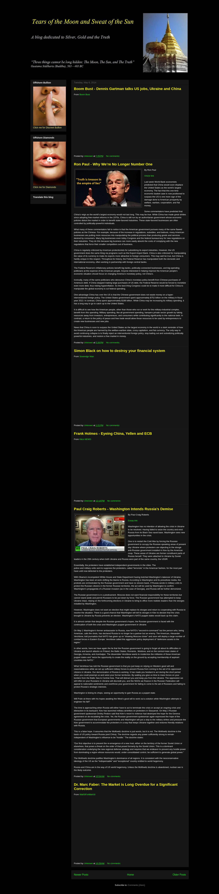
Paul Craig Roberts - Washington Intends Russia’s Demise (123, 509)
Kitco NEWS (85, 439)
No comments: (113, 156)
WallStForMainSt (87, 794)
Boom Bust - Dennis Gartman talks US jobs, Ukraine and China (127, 89)
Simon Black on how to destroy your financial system (119, 351)
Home (130, 874)
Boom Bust (84, 94)
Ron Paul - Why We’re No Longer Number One (113, 164)
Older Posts (179, 874)
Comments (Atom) (136, 885)
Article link (149, 176)
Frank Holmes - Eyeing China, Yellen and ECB (113, 433)
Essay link (133, 520)
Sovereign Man (86, 356)
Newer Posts (81, 874)
